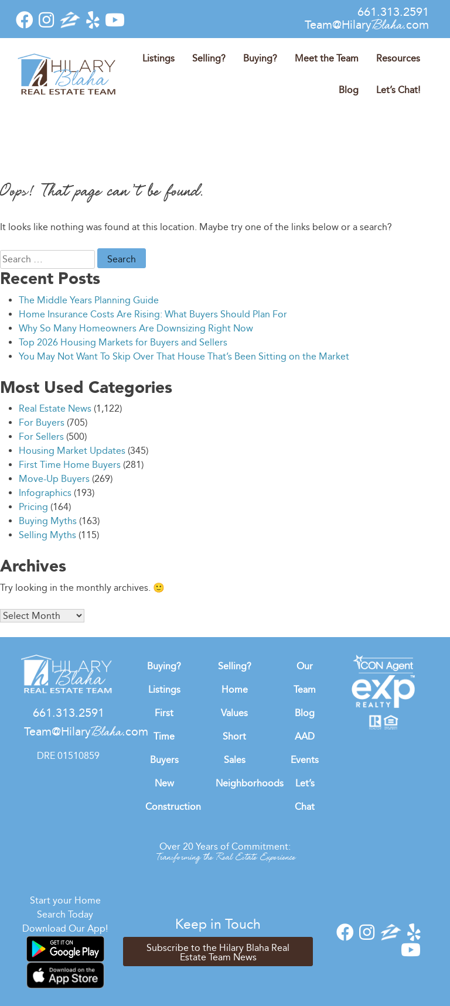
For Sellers (41, 436)
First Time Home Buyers (70, 464)
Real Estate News (55, 408)
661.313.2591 (393, 12)
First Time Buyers (164, 736)
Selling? (209, 58)
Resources (398, 58)
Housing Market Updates (72, 450)
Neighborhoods (250, 783)
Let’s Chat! (398, 89)
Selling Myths (47, 534)
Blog (349, 89)
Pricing (33, 506)
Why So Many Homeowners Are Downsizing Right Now (136, 328)
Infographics (45, 492)
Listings (158, 58)
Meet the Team (327, 58)
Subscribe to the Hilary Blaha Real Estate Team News (217, 952)
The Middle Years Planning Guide (89, 300)
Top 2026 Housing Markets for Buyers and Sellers (123, 342)
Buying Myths (48, 520)
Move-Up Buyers (54, 478)
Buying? (260, 58)
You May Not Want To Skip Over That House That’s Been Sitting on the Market (184, 356)
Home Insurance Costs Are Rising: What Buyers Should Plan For (153, 314)
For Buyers (41, 422)
